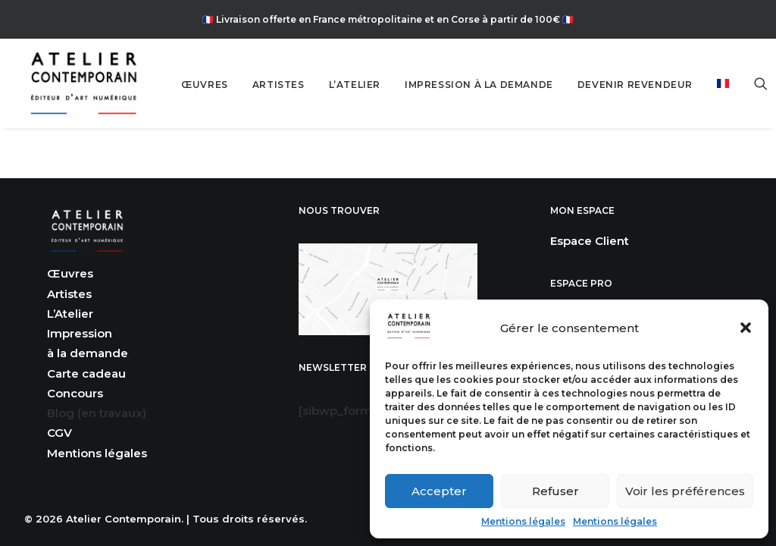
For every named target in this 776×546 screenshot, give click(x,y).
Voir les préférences (685, 491)
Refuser (555, 491)
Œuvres (70, 273)
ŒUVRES (204, 84)
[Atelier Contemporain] (83, 83)
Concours (75, 393)
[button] (745, 327)
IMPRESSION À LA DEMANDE (479, 84)
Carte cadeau (86, 373)
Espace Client (589, 241)
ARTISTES (278, 84)
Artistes (69, 294)
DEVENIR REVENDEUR (635, 84)
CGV (59, 432)
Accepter (439, 491)
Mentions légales (523, 521)
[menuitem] (205, 85)
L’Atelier (70, 313)
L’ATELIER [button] (354, 84)
